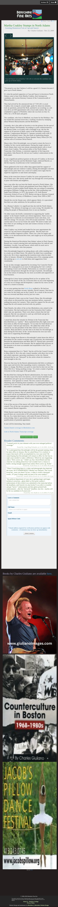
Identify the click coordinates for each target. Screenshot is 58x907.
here (49, 573)
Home (53, 2)
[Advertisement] (29, 553)
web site (19, 259)
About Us (25, 901)
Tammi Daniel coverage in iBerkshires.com (19, 428)
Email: (10, 513)
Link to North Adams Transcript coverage (18, 432)
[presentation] (21, 523)
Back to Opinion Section (26, 437)
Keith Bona (28, 288)
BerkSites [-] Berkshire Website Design (38, 905)
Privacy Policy (31, 903)
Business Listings (33, 901)
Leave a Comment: (13, 497)
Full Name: (11, 507)
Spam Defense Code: (14, 518)
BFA (31, 870)
